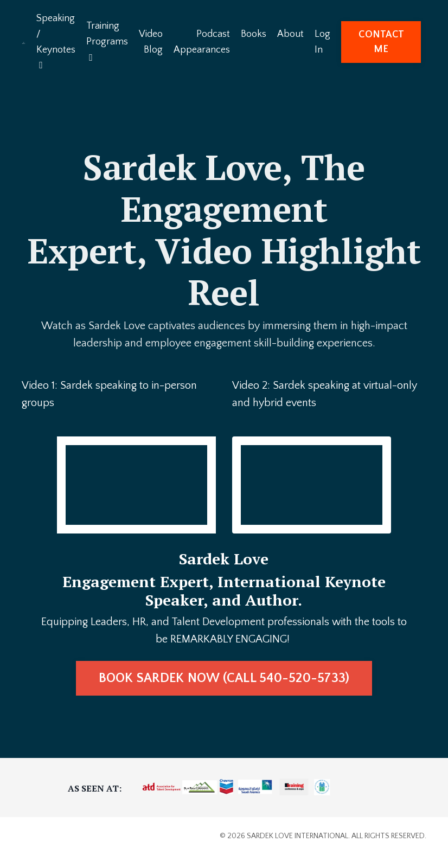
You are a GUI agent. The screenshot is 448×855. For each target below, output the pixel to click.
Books (253, 34)
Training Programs (107, 41)
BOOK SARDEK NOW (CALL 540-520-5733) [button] (224, 678)
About (290, 34)
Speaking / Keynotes (55, 41)
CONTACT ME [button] (381, 42)
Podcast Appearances (202, 42)
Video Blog (151, 42)
